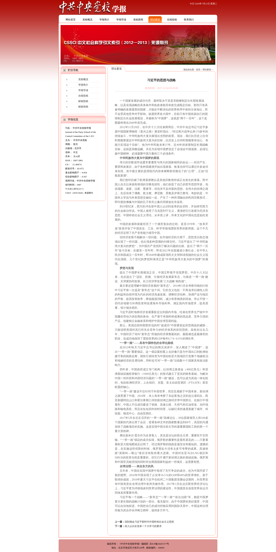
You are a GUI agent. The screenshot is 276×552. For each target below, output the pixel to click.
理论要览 (155, 19)
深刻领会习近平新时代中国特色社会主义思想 (149, 521)
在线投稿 (172, 19)
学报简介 (104, 19)
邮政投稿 (83, 106)
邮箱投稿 (83, 101)
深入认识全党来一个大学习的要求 (143, 526)
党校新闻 (138, 19)
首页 (198, 69)
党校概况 (87, 19)
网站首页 (71, 19)
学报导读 (121, 19)
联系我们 (189, 19)
